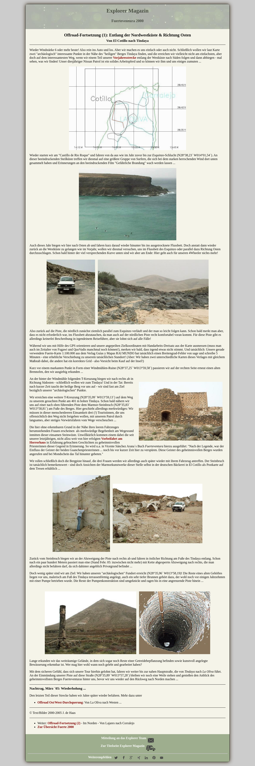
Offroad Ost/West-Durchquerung (60, 702)
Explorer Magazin (127, 11)
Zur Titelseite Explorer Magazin (128, 745)
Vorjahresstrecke (124, 57)
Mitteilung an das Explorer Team (127, 738)
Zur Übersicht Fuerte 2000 (55, 727)
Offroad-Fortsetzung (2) (64, 723)
